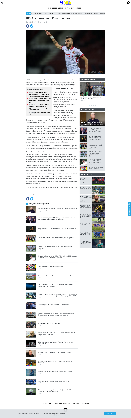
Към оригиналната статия (48, 195)
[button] (2, 2)
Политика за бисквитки (62, 403)
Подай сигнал (129, 209)
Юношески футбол (55, 8)
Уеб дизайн (85, 403)
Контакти (76, 403)
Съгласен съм (110, 414)
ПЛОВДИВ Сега (92, 255)
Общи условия (46, 403)
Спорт (78, 8)
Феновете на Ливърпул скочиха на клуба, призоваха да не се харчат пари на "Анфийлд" (78, 13)
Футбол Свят (69, 8)
